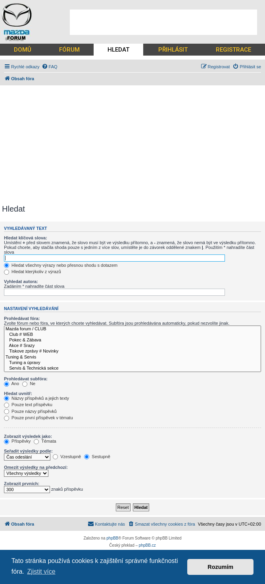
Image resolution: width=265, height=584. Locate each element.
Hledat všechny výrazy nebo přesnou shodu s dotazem (60, 265)
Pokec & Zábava (132, 340)
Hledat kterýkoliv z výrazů (32, 271)
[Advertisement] (163, 22)
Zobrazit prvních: (21, 483)
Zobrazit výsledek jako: (28, 436)
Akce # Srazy (132, 346)
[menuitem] (50, 66)
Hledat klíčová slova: (25, 237)
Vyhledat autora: (21, 281)
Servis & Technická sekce (132, 368)
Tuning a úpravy (132, 363)
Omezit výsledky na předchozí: (36, 467)
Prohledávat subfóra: (26, 378)
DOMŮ (22, 49)
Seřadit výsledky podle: (28, 451)
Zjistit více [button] (41, 571)
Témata (45, 441)
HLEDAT (118, 49)
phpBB (112, 538)
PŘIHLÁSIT (173, 49)
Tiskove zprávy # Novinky (132, 351)
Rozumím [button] (220, 567)
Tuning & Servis (132, 357)
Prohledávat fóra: (22, 318)
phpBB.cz (147, 545)
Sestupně (97, 456)
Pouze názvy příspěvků (30, 411)
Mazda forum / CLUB (132, 329)
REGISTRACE (233, 49)
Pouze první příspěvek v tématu (38, 417)
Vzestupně (67, 456)
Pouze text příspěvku (28, 404)
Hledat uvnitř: (18, 393)
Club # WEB (132, 334)
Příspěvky (17, 441)
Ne (28, 383)
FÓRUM (69, 49)
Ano (11, 383)
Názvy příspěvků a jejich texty (36, 398)
